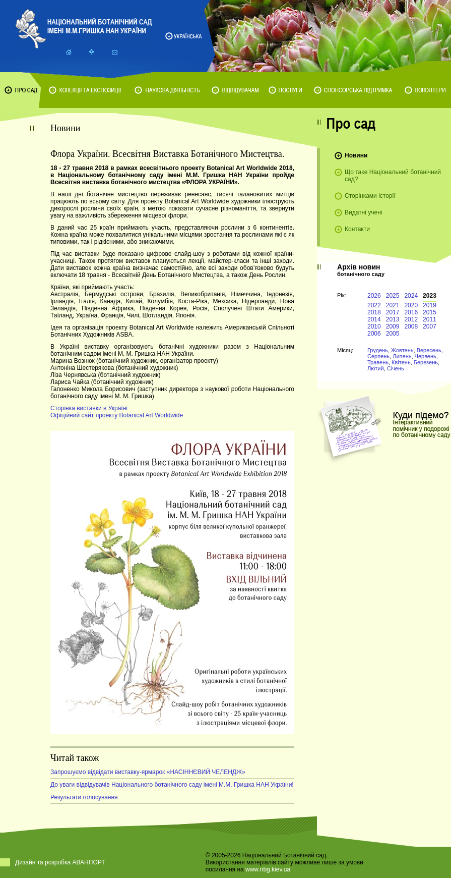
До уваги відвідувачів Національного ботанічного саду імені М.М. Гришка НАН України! (172, 784)
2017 (393, 312)
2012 (411, 319)
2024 (411, 295)
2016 (411, 312)
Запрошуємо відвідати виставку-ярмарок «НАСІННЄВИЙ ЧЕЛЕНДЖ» (147, 772)
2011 (429, 319)
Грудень (377, 350)
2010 (374, 326)
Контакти (357, 229)
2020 (411, 305)
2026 (374, 295)
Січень (395, 368)
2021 (393, 305)
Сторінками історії (370, 195)
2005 (393, 333)
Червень (425, 356)
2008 (411, 326)
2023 (429, 295)
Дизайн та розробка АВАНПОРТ (60, 862)
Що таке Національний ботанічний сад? (393, 176)
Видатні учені (363, 212)
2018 (374, 312)
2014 (374, 319)
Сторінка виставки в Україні (88, 408)
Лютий (375, 368)
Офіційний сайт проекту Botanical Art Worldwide (116, 415)
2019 (429, 305)
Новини (356, 155)
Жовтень (402, 350)
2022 (374, 305)
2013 (393, 319)
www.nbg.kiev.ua (267, 869)
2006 (374, 333)
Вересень (429, 350)
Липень (402, 356)
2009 (393, 326)
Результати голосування (84, 797)
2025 (393, 295)
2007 (429, 326)
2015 (429, 312)
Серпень (378, 356)
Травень (378, 362)
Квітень (401, 362)
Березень (426, 362)
